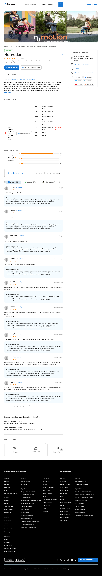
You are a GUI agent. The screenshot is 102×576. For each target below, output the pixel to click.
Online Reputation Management (31, 497)
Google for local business (28, 488)
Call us (77, 69)
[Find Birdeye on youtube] (72, 556)
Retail (44, 505)
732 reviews (20, 58)
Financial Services (48, 484)
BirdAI (6, 536)
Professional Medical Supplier (37, 47)
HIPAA (39, 565)
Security (29, 565)
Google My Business (27, 512)
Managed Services (80, 478)
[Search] (60, 4)
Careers (62, 502)
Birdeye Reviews (65, 508)
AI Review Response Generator (84, 491)
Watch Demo (64, 484)
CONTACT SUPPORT (88, 556)
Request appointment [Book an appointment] (31, 67)
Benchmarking (8, 525)
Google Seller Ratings (10, 490)
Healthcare (21, 47)
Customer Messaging (27, 500)
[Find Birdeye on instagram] (68, 556)
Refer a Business (80, 509)
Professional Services (81, 481)
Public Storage (47, 499)
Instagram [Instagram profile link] (89, 84)
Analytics (7, 539)
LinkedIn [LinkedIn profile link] (87, 81)
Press (62, 496)
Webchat (7, 497)
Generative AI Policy (53, 565)
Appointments (8, 503)
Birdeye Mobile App (10, 548)
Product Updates (65, 499)
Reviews (6, 481)
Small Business (25, 478)
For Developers (79, 503)
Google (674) (30, 179)
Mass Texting (8, 506)
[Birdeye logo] (10, 4)
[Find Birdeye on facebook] (57, 556)
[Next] (61, 446)
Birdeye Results (65, 511)
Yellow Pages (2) (48, 179)
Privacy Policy (22, 565)
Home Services (47, 490)
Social (6, 500)
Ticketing (7, 528)
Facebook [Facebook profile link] (88, 77)
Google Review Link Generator (84, 494)
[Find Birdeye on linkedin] (64, 556)
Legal (44, 493)
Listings (6, 478)
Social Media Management (29, 524)
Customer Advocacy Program (84, 512)
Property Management (50, 496)
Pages (6, 487)
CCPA (44, 565)
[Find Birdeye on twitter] (61, 556)
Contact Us (63, 517)
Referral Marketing (26, 503)
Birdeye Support (80, 506)
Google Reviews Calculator (83, 488)
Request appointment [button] (82, 64)
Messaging (7, 516)
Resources (63, 490)
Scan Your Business (81, 497)
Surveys (6, 519)
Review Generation (26, 494)
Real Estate (46, 502)
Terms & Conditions (10, 565)
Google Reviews (25, 509)
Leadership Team (65, 481)
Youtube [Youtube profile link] (78, 84)
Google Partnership (10, 545)
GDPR (35, 565)
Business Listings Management (30, 518)
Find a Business (79, 500)
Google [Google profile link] (78, 77)
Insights (6, 522)
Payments (7, 509)
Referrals (7, 484)
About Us (63, 478)
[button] (29, 402)
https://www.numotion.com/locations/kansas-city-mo (85, 73)
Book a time (64, 487)
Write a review (91, 4)
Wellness (45, 508)
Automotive (46, 478)
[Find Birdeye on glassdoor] (75, 556)
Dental (45, 481)
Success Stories (65, 505)
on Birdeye (19, 184)
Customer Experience (27, 521)
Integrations (8, 542)
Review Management (27, 491)
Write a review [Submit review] (12, 67)
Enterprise (24, 481)
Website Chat (25, 506)
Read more (8, 93)
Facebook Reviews (26, 515)
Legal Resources (65, 514)
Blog (61, 493)
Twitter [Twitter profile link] (78, 81)
